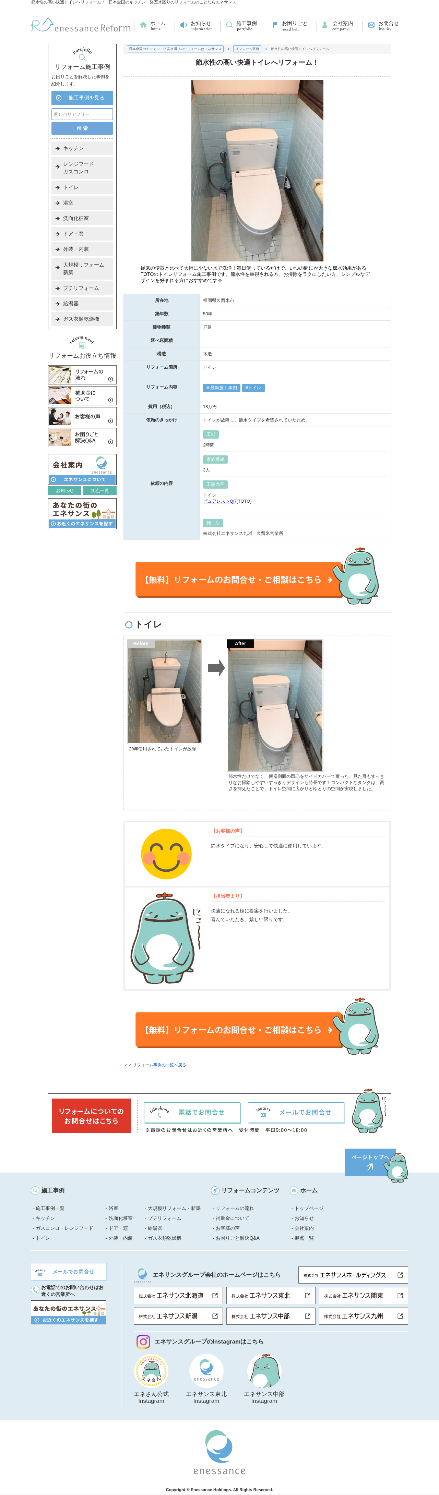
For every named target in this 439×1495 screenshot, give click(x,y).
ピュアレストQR (220, 501)
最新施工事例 (223, 387)
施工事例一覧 (50, 1208)
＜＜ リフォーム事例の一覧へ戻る (154, 1065)
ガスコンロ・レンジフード (64, 1228)
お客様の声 (228, 1228)
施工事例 (246, 23)
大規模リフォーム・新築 (174, 1208)
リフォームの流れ (235, 1208)
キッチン (73, 148)
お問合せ (388, 23)
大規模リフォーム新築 (83, 268)
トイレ (254, 387)
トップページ (309, 1208)
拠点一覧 (100, 490)
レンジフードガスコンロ (78, 167)
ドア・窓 (73, 233)
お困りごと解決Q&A (238, 1238)
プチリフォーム (81, 288)
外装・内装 (76, 249)
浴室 (68, 203)
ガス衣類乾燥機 (81, 319)
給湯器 (71, 303)
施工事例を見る (87, 97)
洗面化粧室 (76, 218)
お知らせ (201, 23)
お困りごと (295, 23)
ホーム (158, 23)
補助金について (232, 1218)
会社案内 (343, 23)
